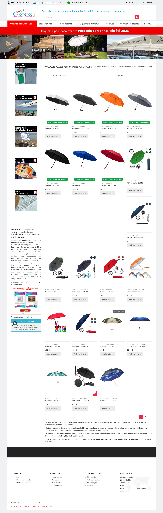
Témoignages (57, 485)
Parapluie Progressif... (80, 290)
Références (56, 480)
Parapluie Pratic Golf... (136, 235)
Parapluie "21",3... (52, 398)
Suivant (150, 417)
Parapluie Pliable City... (136, 290)
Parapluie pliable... (52, 126)
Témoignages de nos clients (21, 317)
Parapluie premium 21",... (109, 344)
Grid (46, 76)
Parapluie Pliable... (52, 344)
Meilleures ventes (23, 483)
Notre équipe (57, 477)
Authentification (93, 480)
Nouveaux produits (23, 480)
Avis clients (56, 483)
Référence (49, 128)
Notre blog (91, 485)
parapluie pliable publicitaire (70, 422)
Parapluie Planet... (134, 181)
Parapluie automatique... (109, 398)
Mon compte (92, 483)
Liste (50, 76)
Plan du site (91, 477)
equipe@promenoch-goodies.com (49, 3)
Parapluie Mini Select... (54, 290)
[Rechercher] (92, 17)
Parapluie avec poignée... (137, 344)
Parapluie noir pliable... (81, 398)
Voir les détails (52, 136)
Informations (127, 474)
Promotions (20, 477)
